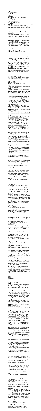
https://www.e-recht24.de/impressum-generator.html (16, 22)
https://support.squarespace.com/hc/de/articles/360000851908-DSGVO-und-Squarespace (19, 67)
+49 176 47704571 (12, 8)
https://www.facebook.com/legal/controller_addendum (15, 199)
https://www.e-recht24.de (12, 213)
